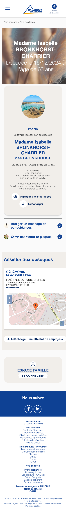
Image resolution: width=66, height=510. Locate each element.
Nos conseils (33, 464)
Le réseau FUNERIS (33, 422)
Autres (33, 460)
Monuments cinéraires (33, 450)
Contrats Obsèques (33, 429)
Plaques (33, 453)
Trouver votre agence (54, 8)
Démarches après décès (33, 436)
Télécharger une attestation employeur (35, 338)
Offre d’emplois (33, 476)
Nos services (10, 21)
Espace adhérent (33, 478)
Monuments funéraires (33, 448)
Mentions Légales (11, 502)
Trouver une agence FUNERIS (33, 485)
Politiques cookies (33, 505)
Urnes (33, 455)
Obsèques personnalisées (32, 434)
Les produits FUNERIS (33, 473)
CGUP (33, 490)
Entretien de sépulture (33, 439)
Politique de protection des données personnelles (40, 502)
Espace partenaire (33, 481)
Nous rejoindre (33, 471)
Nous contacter (33, 487)
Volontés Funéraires (33, 431)
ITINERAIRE (13, 287)
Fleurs (33, 458)
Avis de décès (33, 441)
